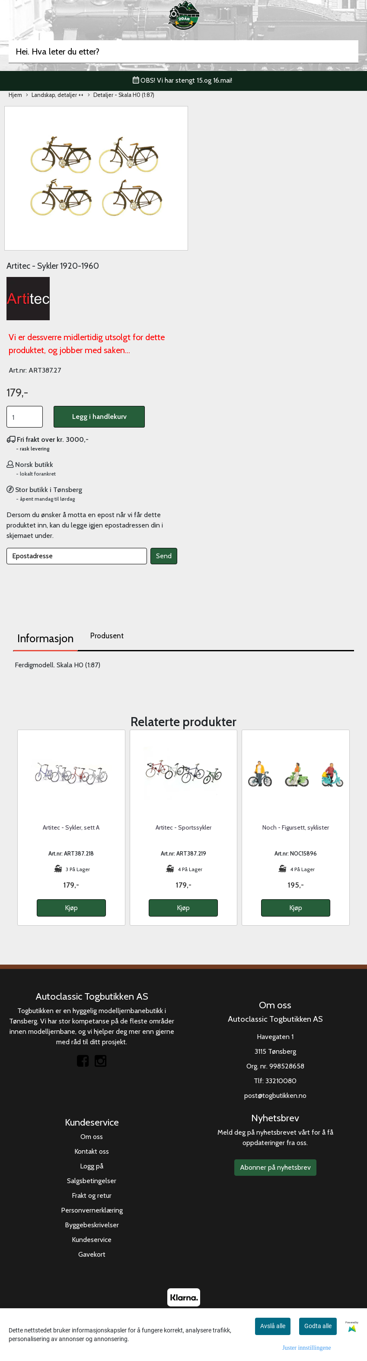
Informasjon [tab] (45, 638)
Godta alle (318, 1325)
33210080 (281, 1081)
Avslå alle (272, 1325)
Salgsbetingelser (91, 1181)
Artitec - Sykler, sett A (71, 827)
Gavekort (91, 1254)
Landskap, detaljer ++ (54, 95)
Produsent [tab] (107, 635)
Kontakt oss (91, 1151)
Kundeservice (92, 1240)
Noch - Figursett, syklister (295, 827)
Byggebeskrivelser (92, 1225)
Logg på (91, 1166)
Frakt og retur (92, 1195)
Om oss (91, 1137)
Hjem (15, 95)
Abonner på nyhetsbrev (275, 1167)
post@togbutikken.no (275, 1095)
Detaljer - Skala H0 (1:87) (121, 95)
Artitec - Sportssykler (183, 827)
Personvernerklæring (92, 1210)
